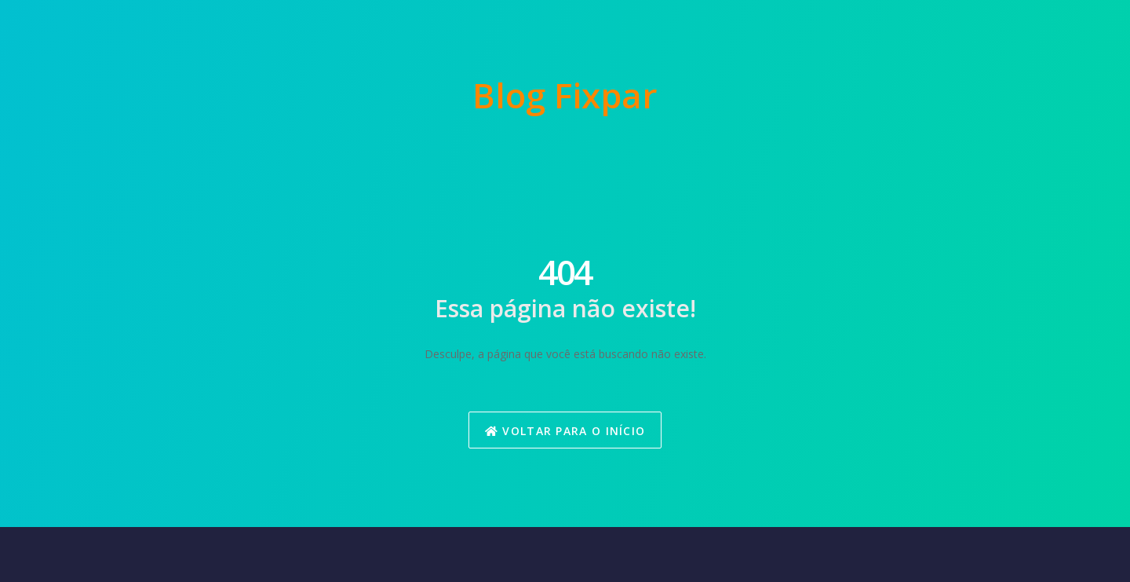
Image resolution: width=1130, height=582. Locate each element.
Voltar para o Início (565, 430)
